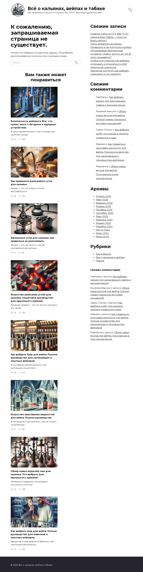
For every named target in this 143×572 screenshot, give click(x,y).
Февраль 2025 (104, 220)
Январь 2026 (103, 206)
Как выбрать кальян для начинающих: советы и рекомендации (111, 101)
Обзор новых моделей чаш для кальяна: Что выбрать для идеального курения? (31, 473)
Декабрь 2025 (104, 209)
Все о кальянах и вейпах (110, 257)
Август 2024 (103, 230)
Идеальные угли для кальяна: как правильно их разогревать (32, 239)
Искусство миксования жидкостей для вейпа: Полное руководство (32, 415)
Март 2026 (102, 199)
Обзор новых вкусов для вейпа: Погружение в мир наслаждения (109, 335)
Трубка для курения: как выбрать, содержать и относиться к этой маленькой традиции (110, 64)
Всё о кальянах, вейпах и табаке (66, 8)
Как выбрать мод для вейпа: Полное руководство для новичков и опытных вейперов (34, 532)
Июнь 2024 (102, 236)
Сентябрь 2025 (104, 213)
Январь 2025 (103, 223)
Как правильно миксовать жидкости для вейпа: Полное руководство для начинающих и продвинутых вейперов (112, 152)
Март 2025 (102, 216)
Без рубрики (103, 254)
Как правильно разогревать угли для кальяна (31, 182)
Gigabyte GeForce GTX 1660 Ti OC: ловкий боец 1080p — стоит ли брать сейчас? (109, 37)
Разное (100, 260)
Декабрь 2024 (104, 226)
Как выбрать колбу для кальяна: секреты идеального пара (112, 133)
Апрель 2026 (103, 196)
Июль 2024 (102, 233)
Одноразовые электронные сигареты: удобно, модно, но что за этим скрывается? (110, 54)
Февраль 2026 (104, 203)
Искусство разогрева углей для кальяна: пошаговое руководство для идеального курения (32, 297)
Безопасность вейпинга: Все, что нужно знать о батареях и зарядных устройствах (33, 124)
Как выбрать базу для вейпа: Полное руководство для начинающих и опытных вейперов (34, 356)
